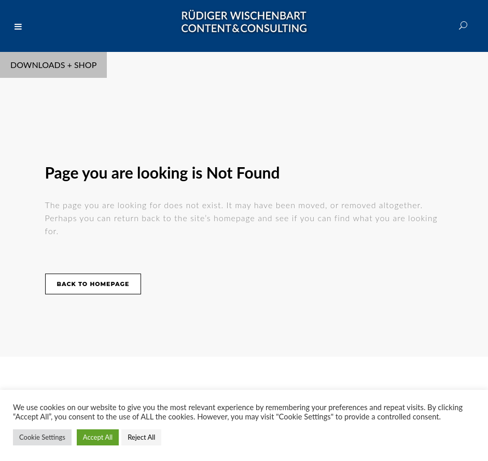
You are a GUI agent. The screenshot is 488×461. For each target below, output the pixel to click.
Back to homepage (93, 284)
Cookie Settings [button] (42, 437)
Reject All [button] (141, 437)
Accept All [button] (98, 437)
